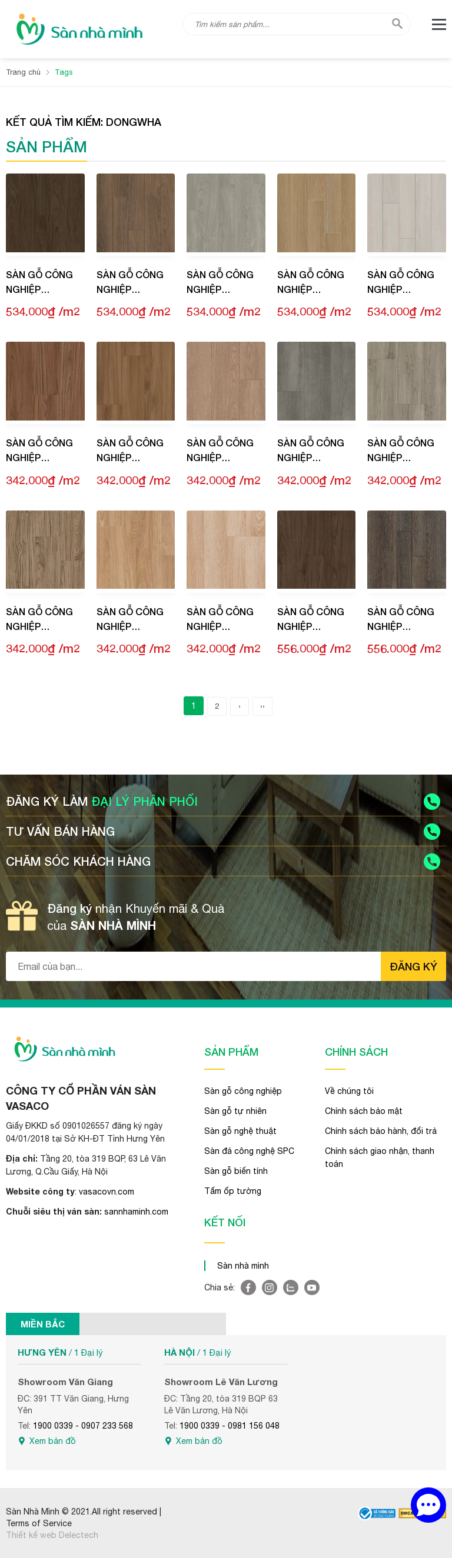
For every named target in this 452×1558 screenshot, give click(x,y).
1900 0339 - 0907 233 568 (83, 1425)
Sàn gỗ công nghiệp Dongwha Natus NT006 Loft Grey (400, 451)
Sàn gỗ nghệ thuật (240, 1130)
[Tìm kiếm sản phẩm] (296, 24)
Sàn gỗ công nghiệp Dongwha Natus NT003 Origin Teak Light (39, 619)
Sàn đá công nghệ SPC (249, 1150)
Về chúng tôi (349, 1090)
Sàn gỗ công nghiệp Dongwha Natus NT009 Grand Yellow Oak (224, 451)
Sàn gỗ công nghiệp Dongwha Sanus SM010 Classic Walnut (310, 619)
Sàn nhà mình (243, 1265)
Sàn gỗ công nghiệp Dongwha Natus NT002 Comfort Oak (132, 619)
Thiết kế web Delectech (52, 1534)
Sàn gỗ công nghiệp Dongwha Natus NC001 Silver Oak (400, 283)
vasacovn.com (106, 1191)
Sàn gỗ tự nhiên (235, 1110)
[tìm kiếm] (397, 24)
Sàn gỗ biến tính (236, 1170)
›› (262, 705)
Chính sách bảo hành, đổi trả (381, 1130)
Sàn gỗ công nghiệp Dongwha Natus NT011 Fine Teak (39, 451)
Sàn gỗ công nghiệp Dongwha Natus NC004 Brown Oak (130, 283)
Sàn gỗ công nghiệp (243, 1090)
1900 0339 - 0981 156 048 (230, 1425)
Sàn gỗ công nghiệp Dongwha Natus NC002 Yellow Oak (310, 283)
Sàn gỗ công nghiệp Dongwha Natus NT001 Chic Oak (220, 619)
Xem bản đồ (52, 1440)
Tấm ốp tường (232, 1190)
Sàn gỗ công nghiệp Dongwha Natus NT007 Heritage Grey (315, 451)
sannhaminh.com (136, 1211)
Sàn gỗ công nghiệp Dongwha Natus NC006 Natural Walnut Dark (40, 283)
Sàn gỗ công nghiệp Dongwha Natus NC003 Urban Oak (220, 283)
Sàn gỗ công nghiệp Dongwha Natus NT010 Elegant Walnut (130, 451)
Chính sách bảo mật (364, 1110)
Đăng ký (413, 965)
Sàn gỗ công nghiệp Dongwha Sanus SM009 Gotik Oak (400, 619)
